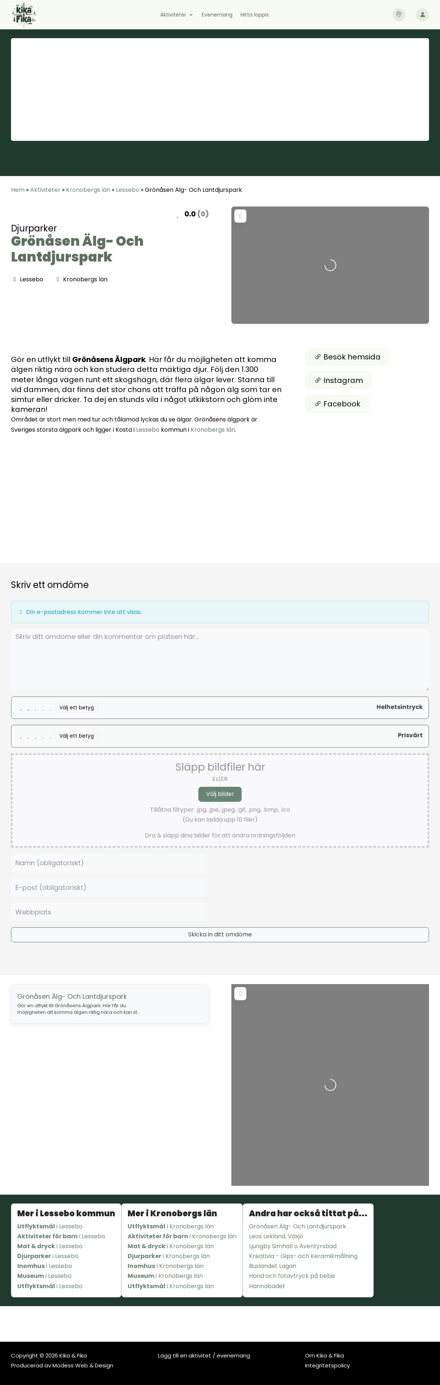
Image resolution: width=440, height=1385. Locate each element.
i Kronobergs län (171, 1226)
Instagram (338, 380)
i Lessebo (49, 1226)
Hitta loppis (255, 15)
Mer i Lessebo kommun (66, 1213)
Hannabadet (267, 1286)
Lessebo (127, 190)
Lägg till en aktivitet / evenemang (204, 1355)
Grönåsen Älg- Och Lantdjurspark (77, 249)
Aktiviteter (173, 15)
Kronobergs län (88, 190)
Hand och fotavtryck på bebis (292, 1276)
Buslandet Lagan (272, 1266)
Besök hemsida (347, 357)
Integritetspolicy (327, 1365)
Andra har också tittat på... (308, 1213)
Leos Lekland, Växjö (276, 1236)
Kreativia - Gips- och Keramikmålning (303, 1256)
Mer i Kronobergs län (172, 1213)
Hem (18, 190)
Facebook (337, 404)
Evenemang (217, 15)
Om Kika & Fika (324, 1355)
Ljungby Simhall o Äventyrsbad (293, 1246)
